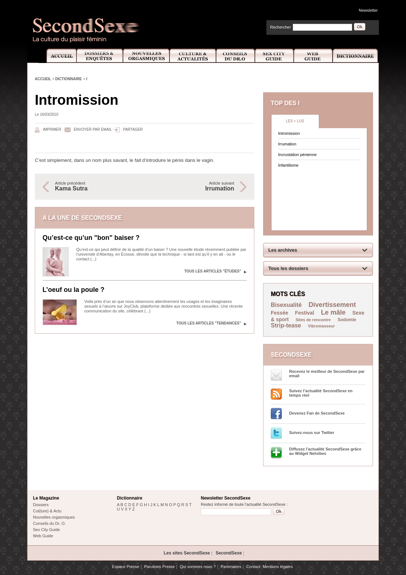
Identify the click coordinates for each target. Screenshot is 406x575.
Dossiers (41, 504)
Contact (253, 566)
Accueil (57, 56)
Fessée (279, 313)
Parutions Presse (159, 566)
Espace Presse (125, 566)
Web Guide (313, 56)
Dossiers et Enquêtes (99, 56)
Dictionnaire (356, 56)
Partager (133, 129)
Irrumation (287, 144)
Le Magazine (46, 498)
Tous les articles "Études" (212, 271)
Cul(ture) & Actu (47, 511)
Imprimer (52, 129)
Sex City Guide (274, 56)
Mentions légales (278, 566)
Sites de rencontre (313, 320)
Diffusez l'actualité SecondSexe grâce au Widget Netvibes (325, 451)
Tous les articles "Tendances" (208, 323)
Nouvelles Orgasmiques (146, 56)
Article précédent (96, 186)
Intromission (289, 133)
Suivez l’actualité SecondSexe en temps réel (321, 393)
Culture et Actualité (193, 56)
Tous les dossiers (288, 268)
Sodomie (346, 319)
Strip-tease (286, 325)
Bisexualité (286, 305)
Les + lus (295, 121)
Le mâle (333, 312)
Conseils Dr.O (235, 56)
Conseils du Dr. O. (49, 523)
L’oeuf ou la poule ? (73, 289)
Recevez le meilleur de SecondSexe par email (327, 373)
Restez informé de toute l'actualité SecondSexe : (244, 504)
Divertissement (332, 304)
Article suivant (193, 186)
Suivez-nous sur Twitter (311, 432)
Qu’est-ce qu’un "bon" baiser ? (91, 237)
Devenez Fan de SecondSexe (317, 413)
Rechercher (280, 27)
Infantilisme (288, 165)
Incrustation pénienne (297, 154)
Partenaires (231, 566)
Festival (304, 313)
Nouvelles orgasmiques (54, 517)
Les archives (282, 250)
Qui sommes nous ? (198, 566)
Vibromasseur (321, 326)
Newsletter (368, 10)
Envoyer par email (93, 129)
